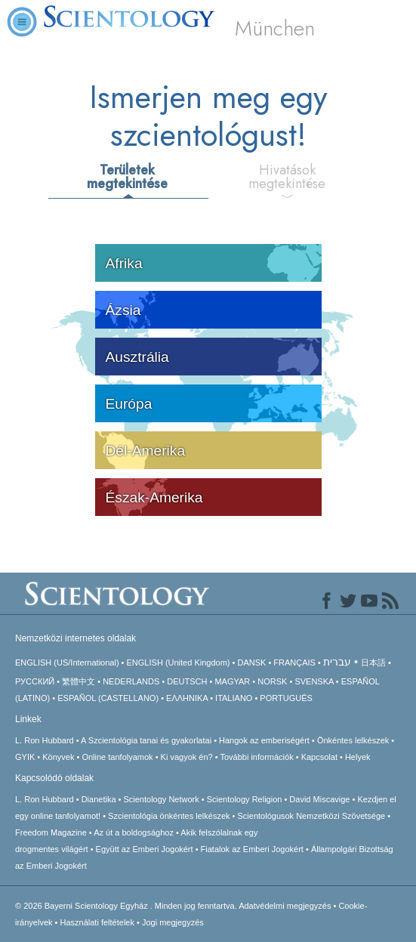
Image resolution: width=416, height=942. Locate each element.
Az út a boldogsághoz (134, 832)
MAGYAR (232, 681)
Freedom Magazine (51, 832)
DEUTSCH (187, 681)
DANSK (251, 662)
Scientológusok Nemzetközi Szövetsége (312, 815)
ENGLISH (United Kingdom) (178, 662)
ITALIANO (233, 698)
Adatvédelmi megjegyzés (285, 905)
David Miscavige (319, 799)
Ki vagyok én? (187, 756)
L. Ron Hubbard (44, 740)
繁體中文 (78, 681)
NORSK (272, 681)
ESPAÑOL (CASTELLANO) (108, 698)
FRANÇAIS (294, 662)
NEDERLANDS (131, 681)
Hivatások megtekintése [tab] (286, 176)
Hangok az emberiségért (264, 740)
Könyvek (58, 756)
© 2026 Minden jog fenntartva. (127, 905)
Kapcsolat (319, 756)
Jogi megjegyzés (173, 922)
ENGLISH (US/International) (67, 662)
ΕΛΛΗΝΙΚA (187, 698)
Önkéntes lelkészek (353, 740)
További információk (256, 756)
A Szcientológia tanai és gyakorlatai (146, 740)
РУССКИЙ (34, 681)
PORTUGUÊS (286, 698)
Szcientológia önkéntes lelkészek (169, 815)
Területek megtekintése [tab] (127, 176)
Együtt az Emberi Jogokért (144, 849)
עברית (337, 662)
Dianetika (99, 799)
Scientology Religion (244, 799)
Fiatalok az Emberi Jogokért (252, 849)
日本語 (373, 662)
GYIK (25, 756)
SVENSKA (313, 681)
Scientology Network (161, 799)
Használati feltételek (97, 922)
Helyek (358, 756)
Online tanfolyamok (117, 756)
